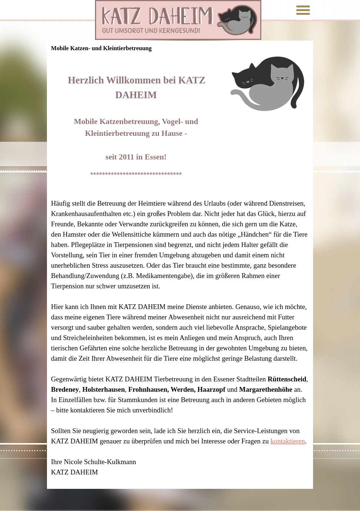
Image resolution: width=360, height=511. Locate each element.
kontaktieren (288, 441)
